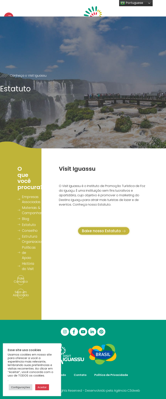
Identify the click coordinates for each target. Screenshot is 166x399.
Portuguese (131, 3)
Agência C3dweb (127, 390)
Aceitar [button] (42, 387)
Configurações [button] (20, 387)
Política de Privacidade (111, 375)
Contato (80, 375)
